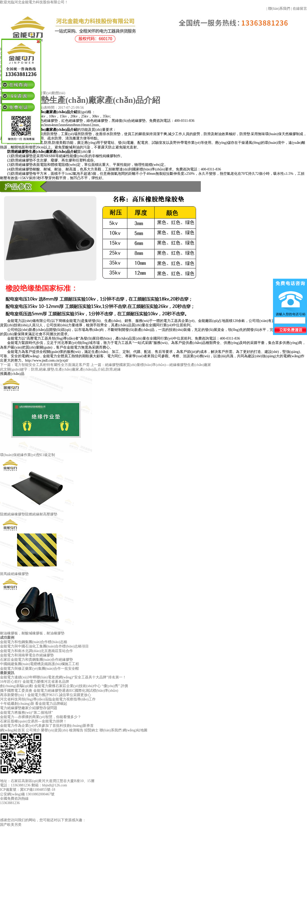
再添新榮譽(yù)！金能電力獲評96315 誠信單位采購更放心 (45, 695)
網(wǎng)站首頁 (12, 730)
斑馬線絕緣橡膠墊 (14, 574)
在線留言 (300, 8)
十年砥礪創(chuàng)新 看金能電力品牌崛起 (33, 704)
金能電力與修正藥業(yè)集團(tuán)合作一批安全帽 (39, 668)
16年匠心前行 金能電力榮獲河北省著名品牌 (34, 682)
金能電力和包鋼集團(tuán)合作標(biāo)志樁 (33, 642)
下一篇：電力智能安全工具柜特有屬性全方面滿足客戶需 (45, 365)
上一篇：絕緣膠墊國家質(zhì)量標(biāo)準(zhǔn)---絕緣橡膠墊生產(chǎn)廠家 (151, 365)
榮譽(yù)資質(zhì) (54, 730)
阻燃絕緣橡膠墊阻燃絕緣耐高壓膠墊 (28, 514)
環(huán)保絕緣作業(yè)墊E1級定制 (27, 455)
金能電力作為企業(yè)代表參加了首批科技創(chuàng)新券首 (47, 726)
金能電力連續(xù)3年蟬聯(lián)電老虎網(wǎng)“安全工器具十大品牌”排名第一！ (63, 677)
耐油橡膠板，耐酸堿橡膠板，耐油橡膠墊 (32, 633)
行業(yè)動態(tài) (52, 93)
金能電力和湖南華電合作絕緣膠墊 (27, 655)
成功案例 (7, 638)
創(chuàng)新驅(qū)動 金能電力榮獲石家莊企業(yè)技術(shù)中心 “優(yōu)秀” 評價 (64, 686)
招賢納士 (91, 730)
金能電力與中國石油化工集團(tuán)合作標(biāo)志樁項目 (44, 646)
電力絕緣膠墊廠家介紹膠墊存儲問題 (28, 708)
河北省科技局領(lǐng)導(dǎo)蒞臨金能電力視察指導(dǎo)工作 (48, 699)
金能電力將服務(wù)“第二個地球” (26, 712)
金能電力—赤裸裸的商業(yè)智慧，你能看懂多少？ (40, 717)
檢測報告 (76, 730)
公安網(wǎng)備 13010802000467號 (27, 794)
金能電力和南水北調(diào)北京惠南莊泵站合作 (36, 651)
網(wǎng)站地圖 (135, 730)
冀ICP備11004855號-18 (37, 790)
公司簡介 (33, 730)
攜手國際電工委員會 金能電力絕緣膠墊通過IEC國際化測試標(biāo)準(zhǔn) (59, 690)
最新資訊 (7, 673)
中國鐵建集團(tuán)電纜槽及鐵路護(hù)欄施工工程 (39, 664)
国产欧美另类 (10, 825)
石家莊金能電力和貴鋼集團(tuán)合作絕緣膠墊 (36, 660)
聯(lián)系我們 (279, 8)
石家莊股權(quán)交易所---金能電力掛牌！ (33, 721)
